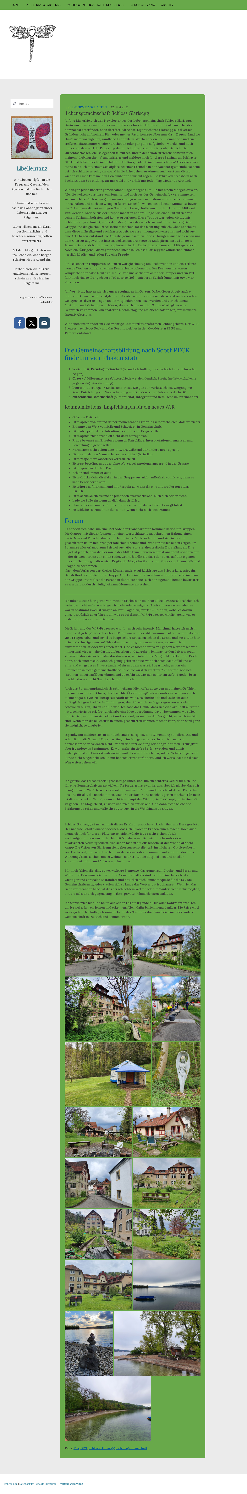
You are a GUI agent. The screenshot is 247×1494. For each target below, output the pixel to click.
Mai (76, 1448)
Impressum (11, 1484)
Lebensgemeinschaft (131, 1448)
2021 (83, 1448)
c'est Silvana (143, 5)
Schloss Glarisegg (102, 1448)
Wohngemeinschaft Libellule (96, 5)
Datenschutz (26, 1484)
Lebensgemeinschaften (87, 107)
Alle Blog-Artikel (44, 5)
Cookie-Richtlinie (46, 1484)
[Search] (32, 103)
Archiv (167, 5)
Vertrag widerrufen (71, 1484)
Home (16, 5)
